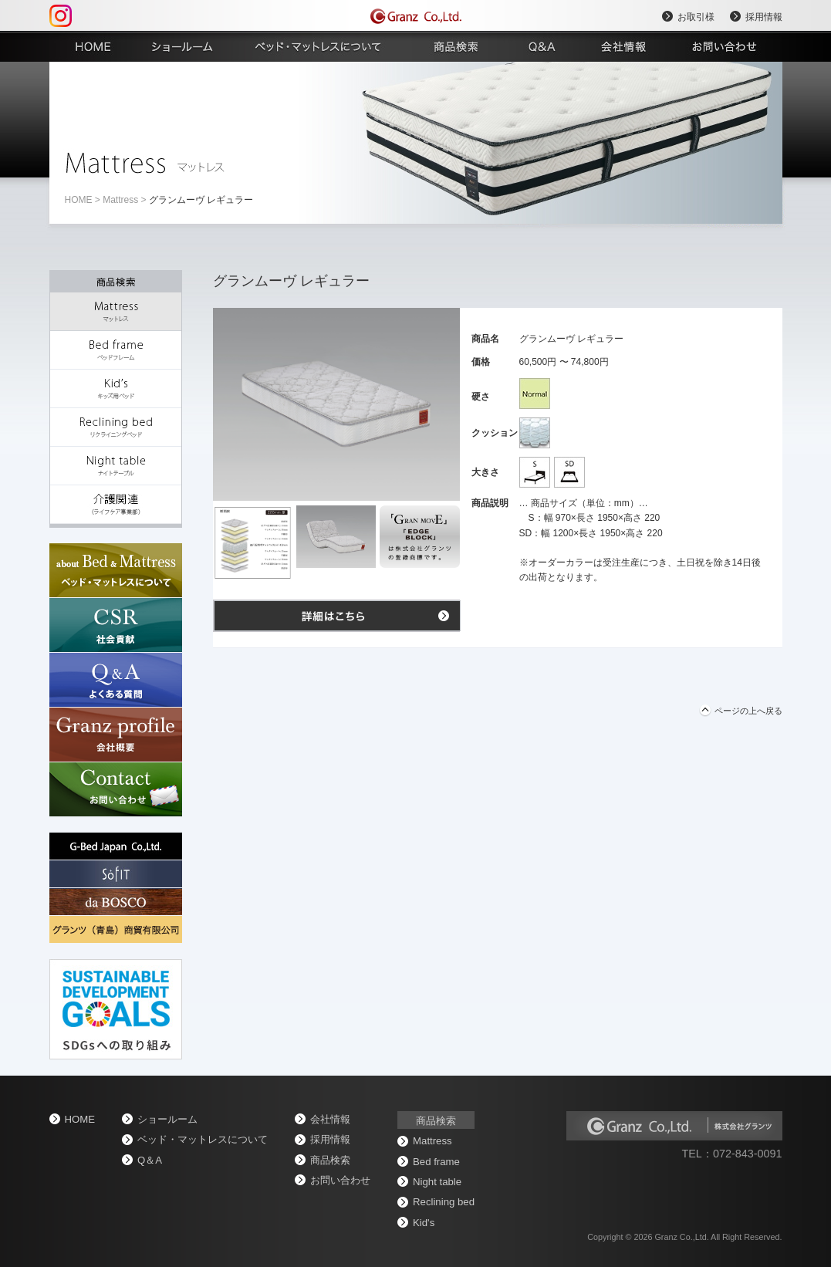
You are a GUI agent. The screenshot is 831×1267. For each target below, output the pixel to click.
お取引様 (695, 17)
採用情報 (763, 17)
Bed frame (436, 1161)
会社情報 (330, 1119)
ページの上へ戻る (748, 710)
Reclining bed (444, 1202)
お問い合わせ (340, 1180)
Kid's (423, 1222)
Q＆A (149, 1160)
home (79, 199)
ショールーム (167, 1119)
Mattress (120, 199)
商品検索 (330, 1160)
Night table (437, 1182)
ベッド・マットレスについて (202, 1139)
